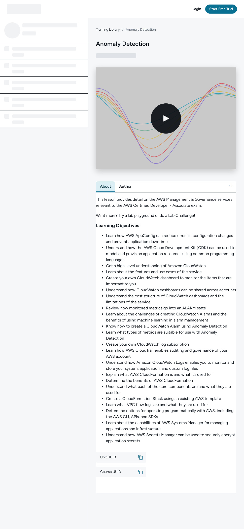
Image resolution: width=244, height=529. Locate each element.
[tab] (105, 186)
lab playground (141, 215)
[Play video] (166, 118)
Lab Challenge (181, 215)
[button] (196, 9)
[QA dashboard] (24, 9)
